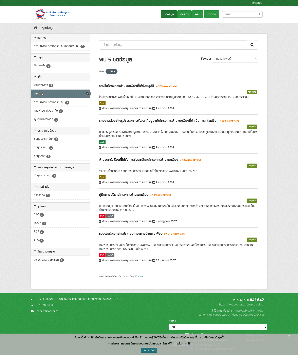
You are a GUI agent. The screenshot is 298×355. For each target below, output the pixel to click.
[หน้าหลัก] (35, 28)
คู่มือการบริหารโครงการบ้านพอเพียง (123, 194)
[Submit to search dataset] (259, 14)
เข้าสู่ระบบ (257, 3)
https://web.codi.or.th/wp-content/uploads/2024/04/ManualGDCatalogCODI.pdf (231, 313)
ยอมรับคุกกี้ (149, 350)
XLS (102, 142)
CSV (102, 103)
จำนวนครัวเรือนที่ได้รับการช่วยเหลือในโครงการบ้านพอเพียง (138, 159)
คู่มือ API (138, 276)
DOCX (110, 216)
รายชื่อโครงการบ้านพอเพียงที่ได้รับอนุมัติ (126, 86)
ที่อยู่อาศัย (252, 92)
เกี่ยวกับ (211, 14)
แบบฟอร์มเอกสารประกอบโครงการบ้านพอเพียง (131, 233)
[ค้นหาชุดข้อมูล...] (173, 45)
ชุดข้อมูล (169, 14)
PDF (102, 216)
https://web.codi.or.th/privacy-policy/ (241, 305)
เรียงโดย (205, 59)
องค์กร (184, 14)
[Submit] (252, 45)
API (127, 276)
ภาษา (172, 321)
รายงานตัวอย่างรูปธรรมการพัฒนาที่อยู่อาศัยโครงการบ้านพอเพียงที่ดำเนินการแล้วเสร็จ (157, 120)
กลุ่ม (197, 14)
